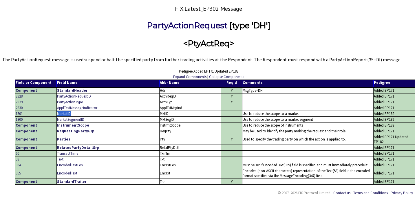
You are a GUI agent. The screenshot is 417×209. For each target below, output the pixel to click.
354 (18, 165)
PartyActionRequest (187, 25)
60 (17, 153)
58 (17, 159)
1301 (19, 113)
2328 (19, 96)
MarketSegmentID (70, 119)
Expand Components (189, 76)
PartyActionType (70, 102)
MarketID (64, 113)
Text (60, 159)
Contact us (341, 192)
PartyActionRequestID (74, 96)
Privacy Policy (402, 192)
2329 (19, 102)
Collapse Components (226, 76)
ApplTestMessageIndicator (77, 107)
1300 (19, 119)
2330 (19, 107)
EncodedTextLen (70, 165)
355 (18, 173)
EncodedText (67, 173)
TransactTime (67, 153)
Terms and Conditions (370, 192)
